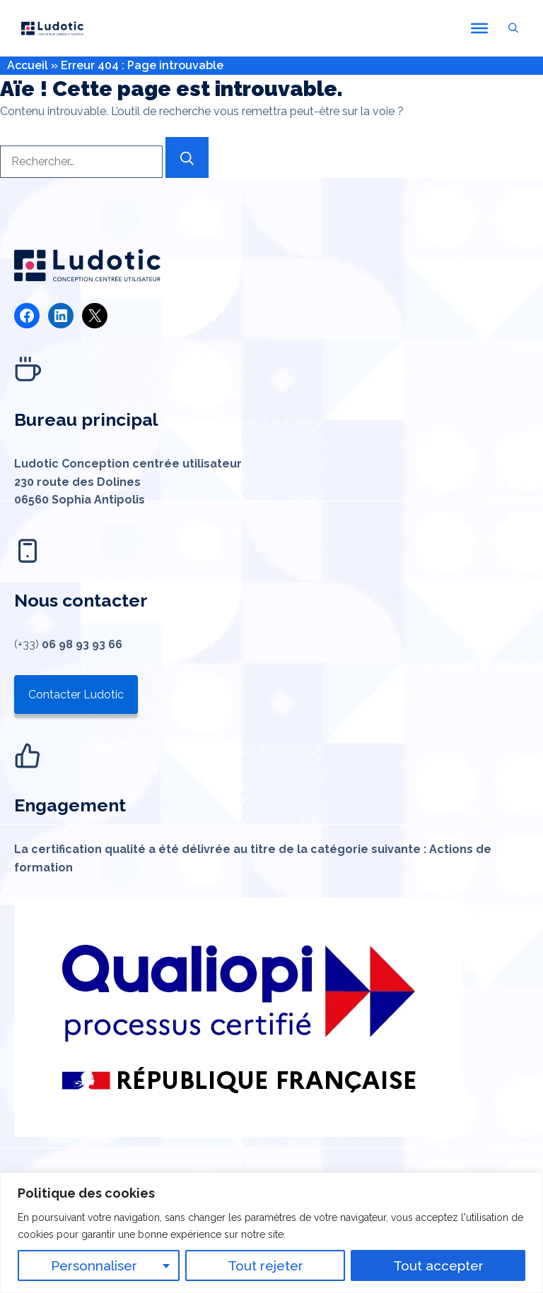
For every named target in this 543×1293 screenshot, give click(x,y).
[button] (513, 28)
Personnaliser (94, 1265)
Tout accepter (438, 1265)
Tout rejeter (265, 1265)
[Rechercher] (187, 157)
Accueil (27, 65)
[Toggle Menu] (479, 28)
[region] (271, 1232)
